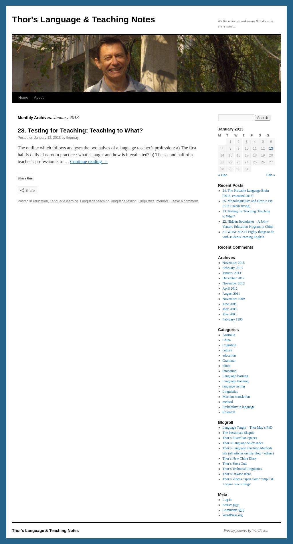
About (39, 97)
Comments (233, 510)
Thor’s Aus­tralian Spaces (240, 438)
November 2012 (234, 283)
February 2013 (233, 268)
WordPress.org (233, 515)
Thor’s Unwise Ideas (237, 474)
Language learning (64, 201)
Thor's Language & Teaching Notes (83, 19)
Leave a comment (184, 201)
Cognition (229, 345)
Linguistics (146, 201)
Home (23, 97)
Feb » (270, 175)
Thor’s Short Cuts (235, 464)
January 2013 (232, 273)
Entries (231, 505)
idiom (227, 366)
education (40, 201)
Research (229, 412)
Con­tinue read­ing (89, 161)
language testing (123, 201)
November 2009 (234, 299)
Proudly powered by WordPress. (246, 531)
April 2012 (230, 288)
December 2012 (233, 278)
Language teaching (94, 201)
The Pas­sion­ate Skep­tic (238, 433)
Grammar (229, 361)
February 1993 (233, 319)
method (162, 201)
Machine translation (236, 397)
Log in (227, 500)
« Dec (222, 175)
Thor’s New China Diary (240, 458)
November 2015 (234, 263)
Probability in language (239, 407)
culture (227, 350)
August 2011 (231, 294)
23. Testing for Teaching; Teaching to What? (80, 130)
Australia (229, 335)
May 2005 (230, 314)
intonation (230, 371)
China (227, 340)
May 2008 (230, 309)
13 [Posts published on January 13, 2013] (271, 149)
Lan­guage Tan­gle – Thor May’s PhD (248, 428)
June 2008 (230, 304)
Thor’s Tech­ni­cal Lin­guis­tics (242, 469)
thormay (72, 138)
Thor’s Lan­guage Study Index (243, 443)
